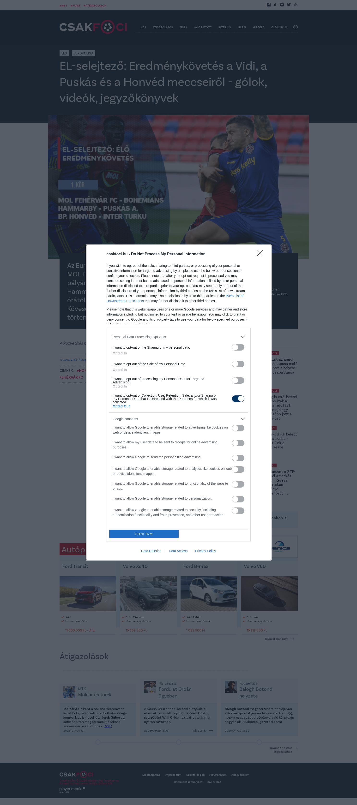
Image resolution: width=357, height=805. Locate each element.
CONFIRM (144, 534)
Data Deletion (151, 551)
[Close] (261, 254)
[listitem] (178, 336)
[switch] (238, 347)
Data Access (178, 551)
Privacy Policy (205, 551)
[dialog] (178, 402)
